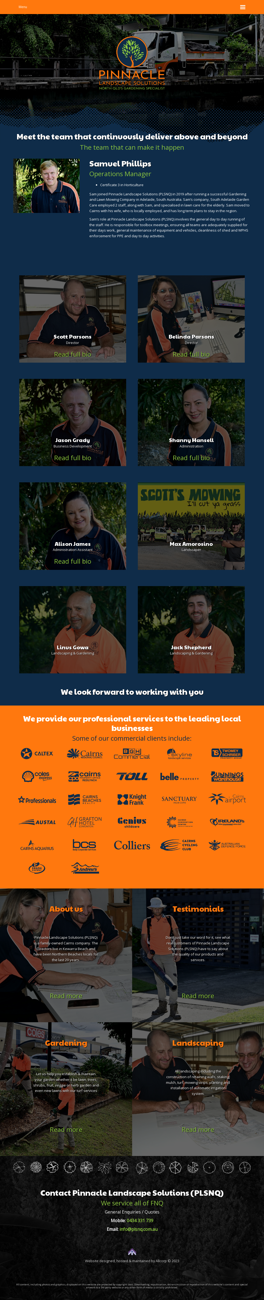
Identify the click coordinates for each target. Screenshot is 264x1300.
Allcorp (161, 1260)
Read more (66, 995)
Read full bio (72, 353)
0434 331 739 (140, 1221)
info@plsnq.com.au (138, 1229)
